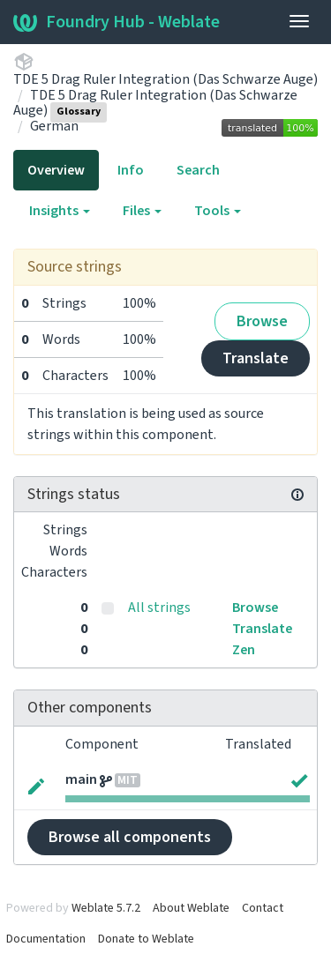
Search (198, 170)
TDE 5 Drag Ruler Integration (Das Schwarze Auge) (165, 79)
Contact (262, 908)
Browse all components (130, 837)
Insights (59, 210)
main (81, 779)
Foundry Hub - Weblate (116, 22)
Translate (255, 358)
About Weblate (191, 908)
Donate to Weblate (146, 939)
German (54, 126)
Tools (217, 210)
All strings (159, 607)
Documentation (46, 939)
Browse (262, 321)
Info (130, 170)
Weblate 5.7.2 (105, 908)
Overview (56, 170)
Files (142, 210)
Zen (243, 650)
